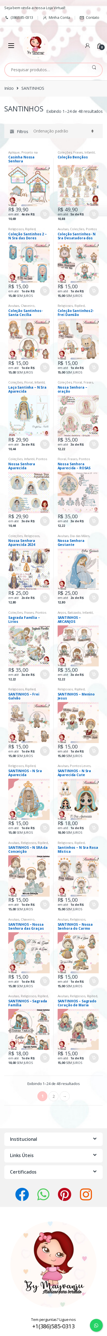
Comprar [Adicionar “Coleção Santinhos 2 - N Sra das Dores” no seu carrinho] (44, 291)
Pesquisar (94, 69)
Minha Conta (56, 17)
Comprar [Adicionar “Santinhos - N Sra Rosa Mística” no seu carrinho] (93, 904)
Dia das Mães (79, 536)
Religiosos (16, 229)
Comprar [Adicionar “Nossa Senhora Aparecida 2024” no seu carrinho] (44, 598)
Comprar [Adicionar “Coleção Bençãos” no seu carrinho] (93, 214)
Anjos (62, 612)
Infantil (89, 152)
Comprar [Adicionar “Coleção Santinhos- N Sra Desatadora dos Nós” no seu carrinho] (93, 291)
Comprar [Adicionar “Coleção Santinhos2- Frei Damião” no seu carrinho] (93, 367)
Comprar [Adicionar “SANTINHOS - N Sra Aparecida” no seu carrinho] (44, 828)
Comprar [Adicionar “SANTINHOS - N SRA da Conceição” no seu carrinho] (44, 904)
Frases (78, 152)
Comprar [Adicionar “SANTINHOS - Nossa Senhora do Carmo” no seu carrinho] (93, 981)
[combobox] (45, 69)
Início (9, 88)
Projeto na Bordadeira (22, 154)
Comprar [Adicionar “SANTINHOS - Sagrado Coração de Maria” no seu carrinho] (93, 1058)
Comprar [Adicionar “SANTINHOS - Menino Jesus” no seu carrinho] (93, 751)
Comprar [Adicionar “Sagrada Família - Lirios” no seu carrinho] (44, 674)
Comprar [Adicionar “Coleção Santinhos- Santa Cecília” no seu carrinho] (44, 367)
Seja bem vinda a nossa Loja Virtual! (34, 7)
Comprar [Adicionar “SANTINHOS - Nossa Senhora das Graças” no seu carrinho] (44, 981)
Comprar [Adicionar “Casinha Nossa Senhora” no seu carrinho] (44, 214)
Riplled (30, 229)
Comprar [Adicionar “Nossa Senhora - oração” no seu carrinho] (93, 444)
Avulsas (63, 229)
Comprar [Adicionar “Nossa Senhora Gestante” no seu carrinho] (93, 598)
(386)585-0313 (18, 17)
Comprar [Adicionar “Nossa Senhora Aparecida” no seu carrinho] (44, 521)
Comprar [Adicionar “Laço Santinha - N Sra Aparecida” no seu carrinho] (44, 444)
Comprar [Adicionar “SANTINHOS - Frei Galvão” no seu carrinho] (44, 751)
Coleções (65, 152)
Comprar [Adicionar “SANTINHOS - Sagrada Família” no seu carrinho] (44, 1058)
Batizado (74, 612)
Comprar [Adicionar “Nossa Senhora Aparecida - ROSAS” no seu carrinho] (93, 521)
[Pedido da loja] (62, 131)
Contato (89, 17)
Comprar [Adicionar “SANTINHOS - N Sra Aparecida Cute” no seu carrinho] (93, 828)
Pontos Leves (80, 766)
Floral (28, 382)
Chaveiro (28, 305)
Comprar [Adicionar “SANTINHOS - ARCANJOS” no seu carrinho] (93, 674)
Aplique (14, 152)
